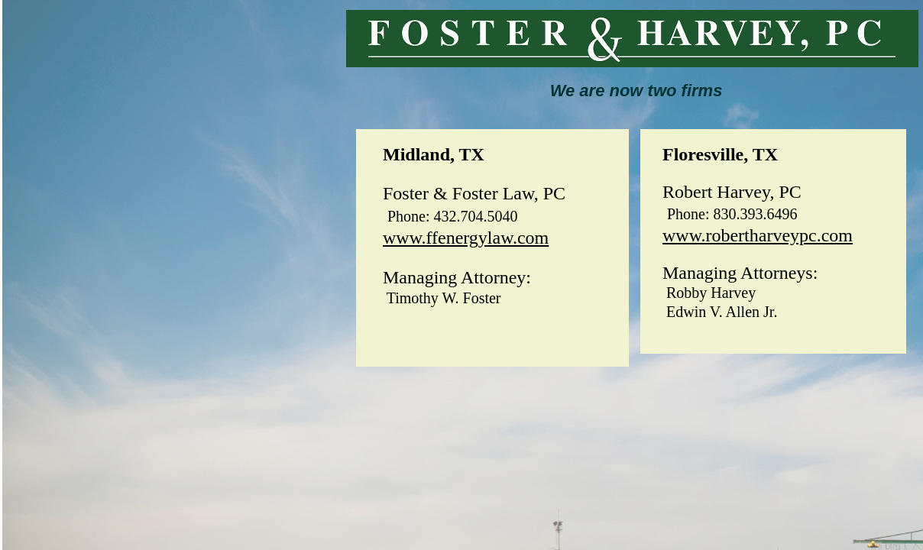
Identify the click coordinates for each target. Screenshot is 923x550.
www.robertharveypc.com (757, 235)
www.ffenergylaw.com (466, 237)
